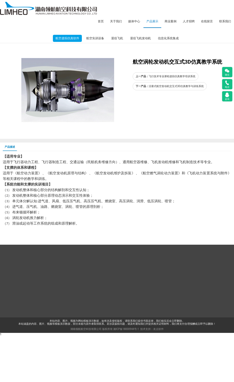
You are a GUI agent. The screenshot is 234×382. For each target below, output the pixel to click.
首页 (101, 21)
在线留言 (207, 21)
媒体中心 (134, 21)
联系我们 (225, 21)
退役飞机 (117, 84)
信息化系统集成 (168, 84)
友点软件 (158, 375)
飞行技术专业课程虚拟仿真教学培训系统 (172, 122)
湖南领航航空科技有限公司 (86, 375)
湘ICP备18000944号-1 (126, 375)
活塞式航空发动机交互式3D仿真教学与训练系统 (176, 132)
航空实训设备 (95, 84)
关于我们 (116, 21)
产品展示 (152, 21)
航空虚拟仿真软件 (67, 84)
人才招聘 (189, 21)
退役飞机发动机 (140, 84)
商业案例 (170, 21)
